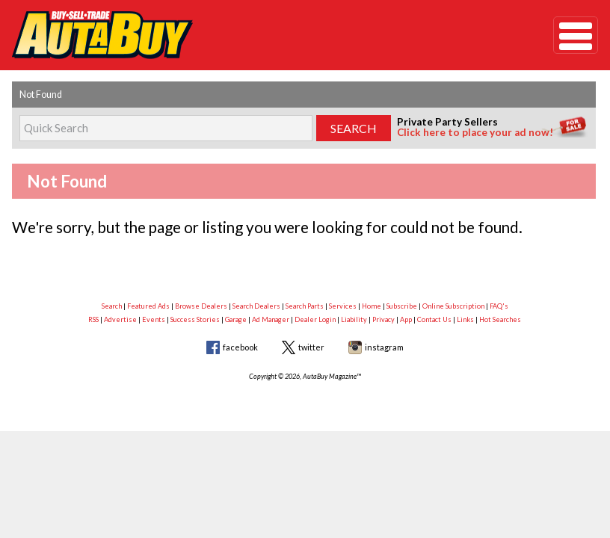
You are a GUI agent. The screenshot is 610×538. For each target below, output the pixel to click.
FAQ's (499, 306)
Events (153, 319)
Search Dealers (256, 306)
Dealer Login (315, 319)
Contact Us (434, 319)
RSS (93, 319)
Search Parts (305, 306)
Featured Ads (148, 306)
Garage (236, 319)
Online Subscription (453, 306)
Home (371, 306)
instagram (384, 347)
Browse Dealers (201, 306)
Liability (354, 319)
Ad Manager (270, 319)
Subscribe (401, 306)
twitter (311, 347)
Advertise (120, 319)
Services (343, 306)
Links (465, 319)
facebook (240, 347)
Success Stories (195, 319)
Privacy (383, 319)
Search (112, 306)
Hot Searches (500, 319)
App (406, 319)
